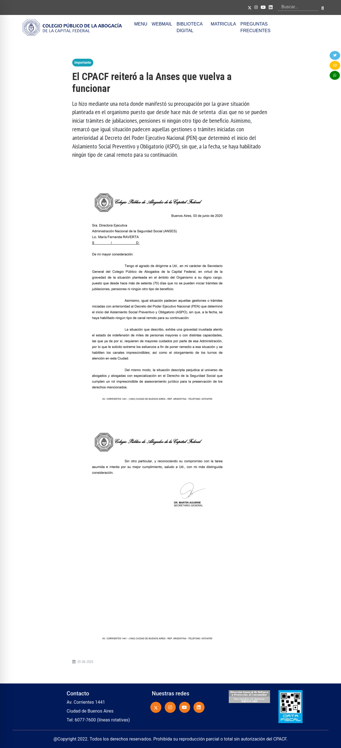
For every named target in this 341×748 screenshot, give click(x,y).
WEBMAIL (162, 24)
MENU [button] (140, 24)
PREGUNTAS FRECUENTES (255, 27)
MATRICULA (223, 24)
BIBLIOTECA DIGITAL (189, 27)
